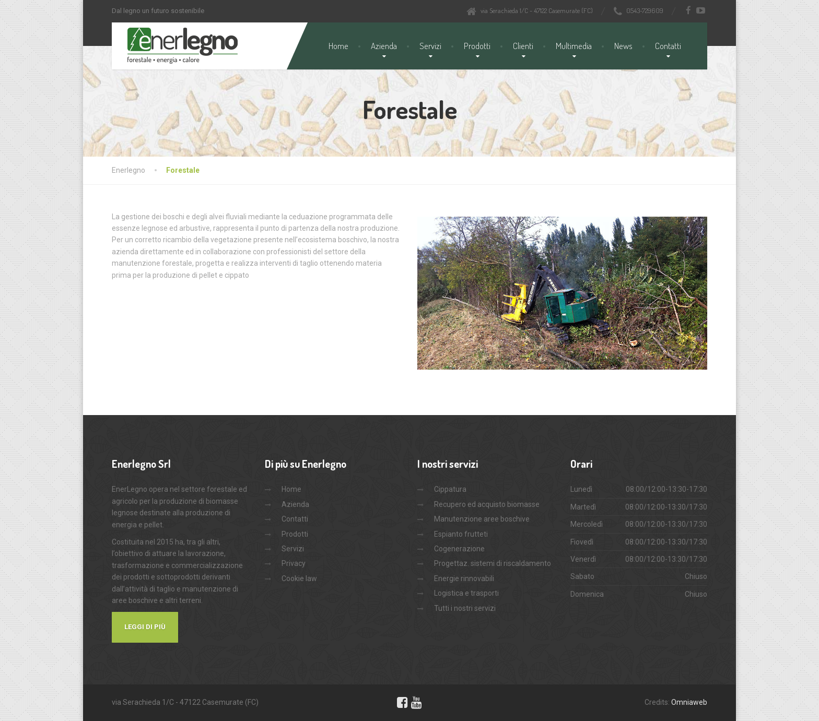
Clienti (523, 45)
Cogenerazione (459, 549)
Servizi (430, 45)
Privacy (294, 563)
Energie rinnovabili (464, 578)
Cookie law (299, 578)
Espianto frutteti (461, 534)
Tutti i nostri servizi (465, 608)
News (623, 45)
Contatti (668, 45)
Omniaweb (689, 702)
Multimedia (574, 45)
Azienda (384, 45)
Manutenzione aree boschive (482, 519)
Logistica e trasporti (466, 593)
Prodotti (477, 45)
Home (338, 45)
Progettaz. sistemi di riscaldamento (492, 563)
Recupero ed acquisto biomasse (487, 504)
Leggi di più (145, 627)
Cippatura (450, 489)
